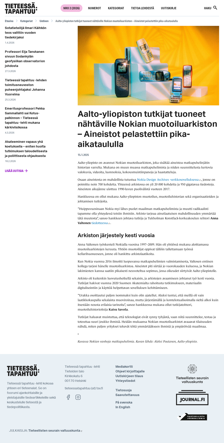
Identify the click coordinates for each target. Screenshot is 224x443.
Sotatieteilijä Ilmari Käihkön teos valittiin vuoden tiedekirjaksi (25, 33)
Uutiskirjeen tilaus (129, 376)
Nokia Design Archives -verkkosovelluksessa (169, 179)
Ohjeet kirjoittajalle (130, 371)
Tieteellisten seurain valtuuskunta (55, 430)
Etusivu (9, 21)
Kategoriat (116, 8)
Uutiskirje (168, 8)
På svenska (123, 402)
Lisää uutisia (16, 171)
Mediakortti (124, 366)
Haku (211, 7)
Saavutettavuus (127, 395)
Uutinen (44, 21)
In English (122, 407)
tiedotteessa (101, 223)
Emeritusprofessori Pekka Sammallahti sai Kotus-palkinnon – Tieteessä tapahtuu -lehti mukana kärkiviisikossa (25, 118)
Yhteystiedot (125, 381)
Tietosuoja (123, 390)
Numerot (94, 8)
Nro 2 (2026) (71, 8)
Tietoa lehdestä (142, 8)
